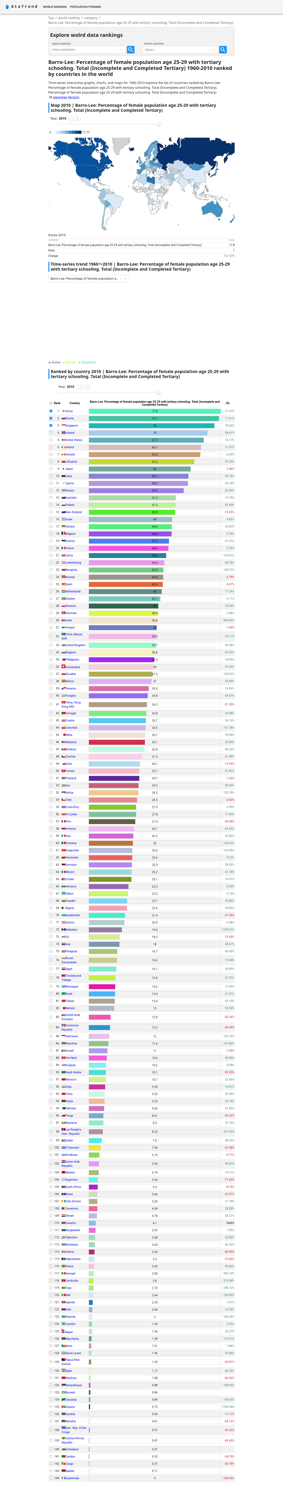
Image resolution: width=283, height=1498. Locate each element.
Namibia (70, 1421)
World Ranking (55, 7)
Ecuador (70, 900)
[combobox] (52, 49)
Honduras (71, 1154)
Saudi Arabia (73, 1072)
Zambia (70, 1456)
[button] (70, 118)
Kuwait (69, 1050)
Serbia (69, 792)
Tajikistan (71, 1237)
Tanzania (71, 1399)
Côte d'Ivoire (73, 1201)
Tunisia (69, 771)
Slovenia (70, 605)
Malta (68, 734)
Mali (68, 1295)
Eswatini (70, 1223)
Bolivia (69, 681)
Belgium (70, 533)
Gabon (69, 893)
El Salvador (72, 1147)
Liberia (69, 1251)
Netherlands (73, 591)
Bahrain (70, 1008)
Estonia (70, 541)
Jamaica (70, 886)
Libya (68, 476)
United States (73, 440)
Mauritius (71, 1043)
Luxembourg (73, 562)
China (68, 1094)
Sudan (69, 1140)
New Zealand (73, 512)
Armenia (70, 828)
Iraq (67, 944)
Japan (69, 468)
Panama (70, 688)
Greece (69, 490)
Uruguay (70, 1065)
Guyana (70, 1406)
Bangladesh (72, 1230)
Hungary (70, 695)
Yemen (69, 1215)
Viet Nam (71, 1057)
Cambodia (71, 1280)
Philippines (72, 659)
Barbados (71, 929)
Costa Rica (72, 807)
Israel (68, 519)
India (68, 1086)
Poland (69, 504)
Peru (68, 821)
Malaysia (71, 742)
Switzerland (72, 667)
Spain (68, 584)
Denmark (71, 613)
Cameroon (71, 1208)
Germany (71, 864)
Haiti (68, 1309)
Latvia (69, 555)
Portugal (70, 713)
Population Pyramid (85, 7)
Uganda (70, 1302)
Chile (68, 799)
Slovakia (70, 674)
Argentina (71, 1179)
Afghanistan (73, 1259)
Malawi (69, 1471)
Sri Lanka (71, 814)
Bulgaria (70, 652)
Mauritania (72, 1338)
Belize (69, 1194)
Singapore (71, 425)
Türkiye (69, 1001)
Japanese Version (66, 97)
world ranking (69, 18)
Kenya (69, 1101)
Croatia (69, 720)
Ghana (69, 1266)
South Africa (73, 1186)
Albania (70, 1172)
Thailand (70, 778)
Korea (69, 411)
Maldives (71, 1378)
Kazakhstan (72, 915)
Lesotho (70, 1324)
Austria (69, 922)
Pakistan (70, 1108)
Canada (70, 454)
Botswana (71, 1244)
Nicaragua (71, 986)
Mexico (69, 872)
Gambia (70, 1414)
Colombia (71, 727)
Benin (68, 1346)
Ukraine (70, 526)
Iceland (69, 432)
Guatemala (72, 1478)
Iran (67, 785)
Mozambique (73, 1385)
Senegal (70, 1273)
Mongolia (71, 569)
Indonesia (71, 1036)
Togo (68, 1287)
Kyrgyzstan (72, 850)
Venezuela (71, 857)
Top (51, 18)
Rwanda (70, 1316)
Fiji (67, 936)
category (91, 18)
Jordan (69, 879)
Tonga (69, 1115)
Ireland (69, 447)
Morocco (71, 1079)
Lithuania (71, 461)
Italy (68, 835)
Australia (70, 497)
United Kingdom (75, 645)
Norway (70, 577)
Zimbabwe (72, 1449)
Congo (69, 1463)
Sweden (70, 598)
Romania (70, 843)
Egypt (68, 968)
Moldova (70, 749)
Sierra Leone (73, 1353)
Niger (68, 1370)
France (69, 548)
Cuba (68, 620)
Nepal (69, 1332)
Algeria (69, 908)
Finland (70, 627)
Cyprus (69, 483)
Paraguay (71, 951)
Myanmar (71, 1122)
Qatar (68, 763)
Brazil (68, 993)
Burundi (70, 1392)
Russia (69, 418)
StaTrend (24, 6)
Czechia (70, 756)
